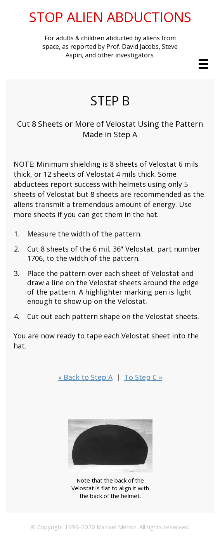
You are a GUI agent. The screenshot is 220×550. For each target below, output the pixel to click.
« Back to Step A (85, 377)
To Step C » (143, 377)
